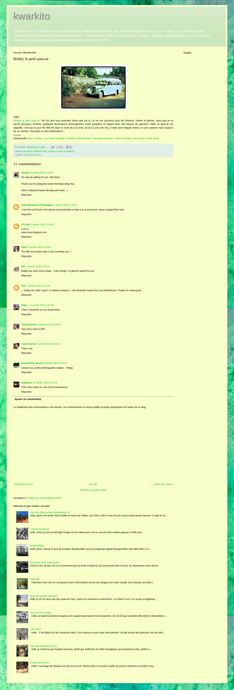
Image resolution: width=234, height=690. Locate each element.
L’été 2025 (35, 629)
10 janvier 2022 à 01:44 (45, 382)
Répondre (26, 194)
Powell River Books (32, 363)
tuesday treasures (103, 138)
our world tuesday (54, 138)
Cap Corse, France (32, 155)
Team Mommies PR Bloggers (37, 205)
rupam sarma (28, 344)
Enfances (37, 151)
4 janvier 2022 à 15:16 (38, 285)
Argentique (27, 151)
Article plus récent (23, 484)
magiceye (26, 382)
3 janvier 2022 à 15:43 (42, 172)
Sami (24, 247)
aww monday (34, 138)
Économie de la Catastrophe (44, 562)
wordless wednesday (79, 138)
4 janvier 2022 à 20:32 (42, 305)
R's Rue (25, 224)
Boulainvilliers (37, 545)
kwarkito (31, 16)
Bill (23, 266)
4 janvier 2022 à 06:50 (39, 247)
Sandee (25, 172)
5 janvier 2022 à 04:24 (48, 344)
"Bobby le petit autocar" (27, 120)
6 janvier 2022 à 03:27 (55, 363)
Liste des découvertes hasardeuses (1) (50, 512)
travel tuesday (123, 138)
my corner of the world (146, 138)
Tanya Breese (28, 324)
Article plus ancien (163, 484)
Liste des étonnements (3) (43, 646)
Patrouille (35, 579)
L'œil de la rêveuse (40, 529)
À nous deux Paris (39, 662)
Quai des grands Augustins (44, 596)
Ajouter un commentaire (27, 399)
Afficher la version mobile (93, 490)
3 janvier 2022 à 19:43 (42, 224)
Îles (44, 151)
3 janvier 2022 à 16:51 (65, 205)
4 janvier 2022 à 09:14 (38, 266)
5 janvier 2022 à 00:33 (48, 324)
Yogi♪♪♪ (25, 305)
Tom (23, 285)
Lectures (51, 151)
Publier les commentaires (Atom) (44, 498)
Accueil (93, 484)
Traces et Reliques (65, 151)
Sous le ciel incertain (40, 612)
